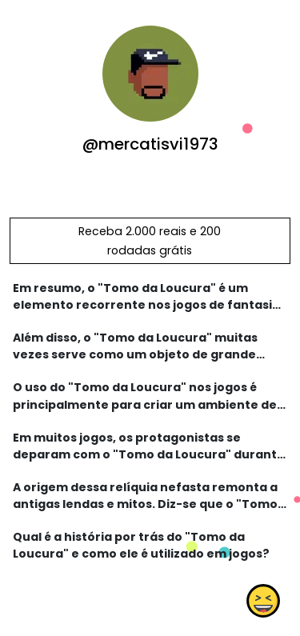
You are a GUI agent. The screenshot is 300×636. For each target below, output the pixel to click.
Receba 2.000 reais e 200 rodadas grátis (149, 240)
